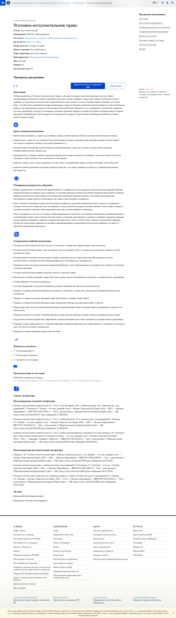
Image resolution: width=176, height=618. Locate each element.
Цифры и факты (19, 530)
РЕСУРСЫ (137, 526)
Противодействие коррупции (25, 563)
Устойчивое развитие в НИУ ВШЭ (26, 539)
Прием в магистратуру (62, 551)
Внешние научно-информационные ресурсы (110, 559)
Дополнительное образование (65, 559)
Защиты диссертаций (101, 547)
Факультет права (33, 41)
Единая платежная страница (24, 584)
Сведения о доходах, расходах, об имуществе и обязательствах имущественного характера (32, 568)
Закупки (16, 551)
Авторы (142, 49)
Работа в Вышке (19, 588)
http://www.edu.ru (100, 597)
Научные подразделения (103, 530)
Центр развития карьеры (63, 563)
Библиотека (138, 530)
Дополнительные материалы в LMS (88, 86)
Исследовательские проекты (104, 534)
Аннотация (143, 18)
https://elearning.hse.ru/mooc (145, 597)
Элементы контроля (148, 36)
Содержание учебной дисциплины (153, 31)
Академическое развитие (103, 551)
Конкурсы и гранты (100, 555)
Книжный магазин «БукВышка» (145, 539)
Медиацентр (138, 547)
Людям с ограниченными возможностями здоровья (29, 578)
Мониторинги (98, 539)
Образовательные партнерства (65, 571)
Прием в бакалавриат (61, 543)
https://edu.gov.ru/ (60, 597)
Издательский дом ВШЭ (142, 534)
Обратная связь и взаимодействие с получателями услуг (67, 576)
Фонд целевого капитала (23, 559)
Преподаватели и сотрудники (25, 543)
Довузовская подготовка (63, 534)
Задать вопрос (116, 86)
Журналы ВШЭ (139, 551)
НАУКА (96, 526)
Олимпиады (57, 539)
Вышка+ (56, 547)
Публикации (138, 555)
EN (157, 3)
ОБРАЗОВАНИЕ (60, 526)
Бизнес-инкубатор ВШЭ (62, 567)
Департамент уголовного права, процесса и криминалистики (51, 38)
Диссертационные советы (103, 543)
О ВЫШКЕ (18, 526)
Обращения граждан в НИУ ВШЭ (26, 555)
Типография (138, 543)
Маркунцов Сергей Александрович (44, 57)
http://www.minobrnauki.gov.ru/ (25, 597)
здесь (134, 611)
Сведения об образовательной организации (31, 573)
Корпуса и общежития (22, 547)
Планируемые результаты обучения (154, 27)
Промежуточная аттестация (151, 40)
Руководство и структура (23, 534)
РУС (154, 3)
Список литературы (147, 44)
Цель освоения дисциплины (150, 23)
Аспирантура (58, 555)
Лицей (55, 530)
